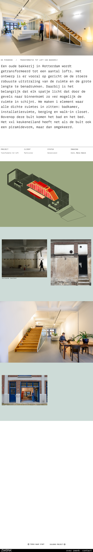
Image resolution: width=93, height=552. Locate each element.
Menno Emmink (81, 153)
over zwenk (73, 550)
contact (87, 550)
